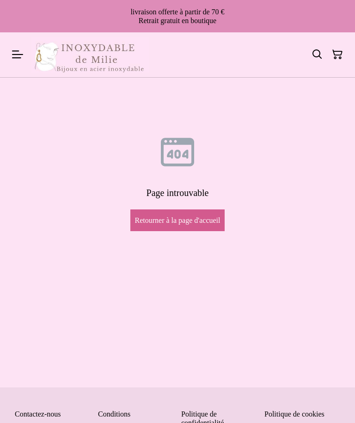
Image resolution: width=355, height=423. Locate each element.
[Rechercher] (317, 54)
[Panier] (337, 54)
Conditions (114, 414)
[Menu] (17, 54)
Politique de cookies (294, 414)
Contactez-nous (38, 414)
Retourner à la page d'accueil (177, 220)
